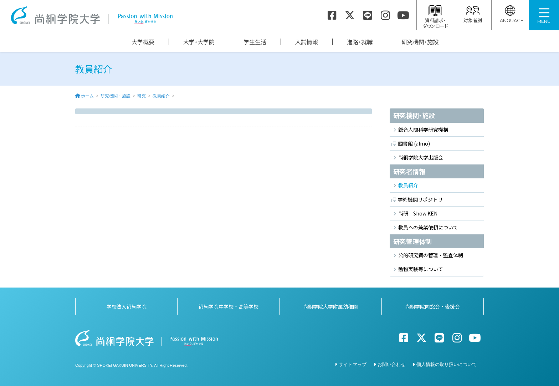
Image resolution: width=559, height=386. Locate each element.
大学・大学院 (199, 42)
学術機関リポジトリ (420, 199)
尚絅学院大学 (92, 15)
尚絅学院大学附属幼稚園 (330, 306)
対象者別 (472, 14)
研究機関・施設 (420, 42)
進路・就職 (360, 42)
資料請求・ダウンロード (435, 17)
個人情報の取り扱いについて (446, 364)
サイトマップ (352, 364)
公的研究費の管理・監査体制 (430, 255)
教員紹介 (161, 95)
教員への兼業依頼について (428, 227)
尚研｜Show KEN (417, 213)
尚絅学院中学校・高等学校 (228, 306)
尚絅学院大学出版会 (420, 157)
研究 (141, 95)
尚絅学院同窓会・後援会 (432, 306)
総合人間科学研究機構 (423, 129)
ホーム (87, 95)
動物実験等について (420, 269)
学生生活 (254, 42)
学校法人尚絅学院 (127, 306)
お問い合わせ (391, 364)
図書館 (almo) (414, 143)
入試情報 (306, 42)
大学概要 (143, 42)
